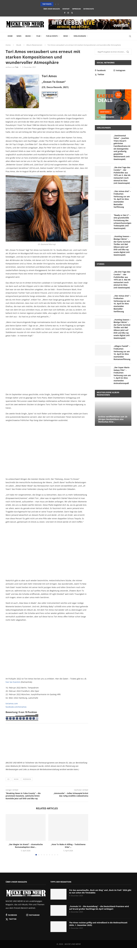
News (19, 36)
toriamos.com (12, 703)
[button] (55, 4)
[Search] (130, 36)
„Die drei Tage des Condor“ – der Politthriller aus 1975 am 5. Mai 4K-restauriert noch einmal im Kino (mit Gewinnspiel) (122, 175)
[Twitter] (72, 13)
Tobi (16, 67)
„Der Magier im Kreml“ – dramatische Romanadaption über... (25, 845)
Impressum (76, 9)
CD (8, 779)
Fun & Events (52, 36)
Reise (65, 36)
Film (38, 36)
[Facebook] (64, 13)
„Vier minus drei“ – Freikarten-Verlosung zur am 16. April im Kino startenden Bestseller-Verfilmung (122, 199)
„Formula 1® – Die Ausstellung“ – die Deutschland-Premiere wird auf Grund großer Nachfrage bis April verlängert (99, 907)
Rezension (27, 779)
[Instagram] (68, 13)
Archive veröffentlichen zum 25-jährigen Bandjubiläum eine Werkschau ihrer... (113, 419)
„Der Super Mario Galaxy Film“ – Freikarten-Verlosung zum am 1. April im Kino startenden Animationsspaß (122, 375)
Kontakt (65, 9)
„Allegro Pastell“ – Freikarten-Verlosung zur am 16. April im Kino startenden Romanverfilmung (122, 352)
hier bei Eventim (13, 682)
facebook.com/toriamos (16, 707)
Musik (28, 36)
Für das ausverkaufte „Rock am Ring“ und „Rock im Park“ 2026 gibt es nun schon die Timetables (100, 891)
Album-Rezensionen (34, 45)
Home (10, 36)
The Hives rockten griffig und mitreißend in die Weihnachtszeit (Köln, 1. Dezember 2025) (98, 924)
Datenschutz (88, 9)
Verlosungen (80, 36)
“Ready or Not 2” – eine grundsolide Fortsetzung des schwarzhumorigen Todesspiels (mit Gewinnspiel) (122, 222)
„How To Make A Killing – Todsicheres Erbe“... (68, 845)
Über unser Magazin (51, 9)
